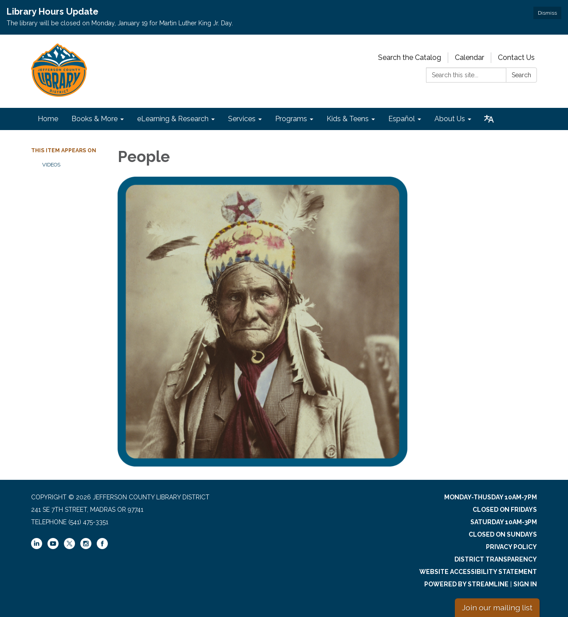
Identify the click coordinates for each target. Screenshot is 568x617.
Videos (51, 165)
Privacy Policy (511, 546)
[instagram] (85, 546)
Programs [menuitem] (291, 119)
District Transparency (495, 559)
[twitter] (69, 544)
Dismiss (547, 13)
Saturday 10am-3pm (503, 522)
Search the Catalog (409, 57)
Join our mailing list (497, 607)
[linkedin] (36, 546)
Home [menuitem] (48, 119)
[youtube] (53, 546)
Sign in (525, 584)
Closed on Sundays (503, 534)
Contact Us (516, 57)
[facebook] (102, 546)
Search (521, 75)
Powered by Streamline (466, 584)
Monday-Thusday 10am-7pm (490, 497)
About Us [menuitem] (449, 119)
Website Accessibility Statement (478, 571)
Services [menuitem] (242, 119)
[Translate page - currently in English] (489, 119)
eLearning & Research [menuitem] (173, 119)
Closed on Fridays (505, 509)
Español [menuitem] (401, 119)
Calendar (469, 57)
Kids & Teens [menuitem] (348, 119)
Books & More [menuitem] (94, 119)
